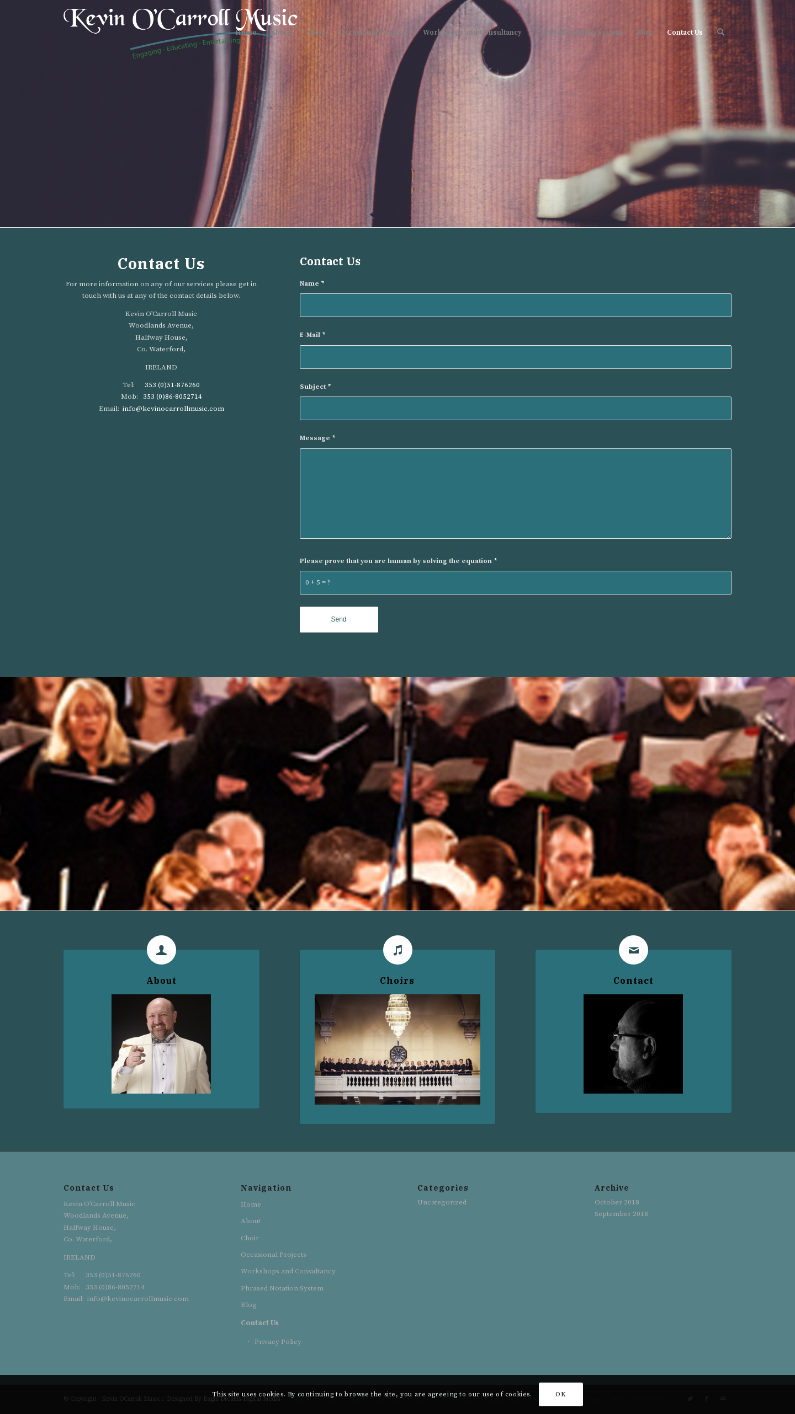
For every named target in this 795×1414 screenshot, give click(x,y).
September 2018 (621, 1213)
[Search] (721, 32)
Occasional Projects (273, 1254)
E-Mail (312, 335)
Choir (250, 1238)
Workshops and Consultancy (288, 1271)
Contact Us (260, 1323)
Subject (315, 387)
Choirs (397, 980)
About (161, 980)
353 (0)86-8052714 (172, 396)
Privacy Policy (278, 1341)
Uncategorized (442, 1202)
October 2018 (617, 1202)
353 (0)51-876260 (172, 385)
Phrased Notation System (282, 1288)
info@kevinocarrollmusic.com (173, 408)
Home (251, 1204)
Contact (633, 980)
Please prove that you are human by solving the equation (398, 561)
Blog (249, 1304)
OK (560, 1394)
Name (312, 284)
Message (317, 438)
